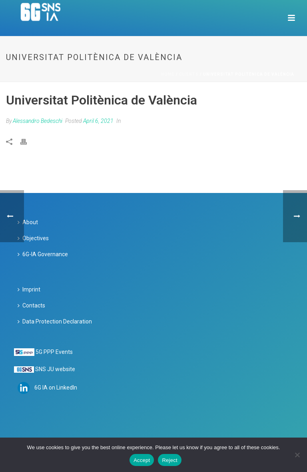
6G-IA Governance (43, 254)
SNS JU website (55, 369)
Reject (169, 460)
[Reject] (297, 455)
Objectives (33, 238)
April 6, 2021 (98, 121)
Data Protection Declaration (55, 321)
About (28, 222)
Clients (189, 74)
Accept (142, 460)
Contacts (31, 305)
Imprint (29, 289)
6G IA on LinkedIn (55, 387)
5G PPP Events (54, 352)
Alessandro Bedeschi (37, 121)
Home (168, 74)
